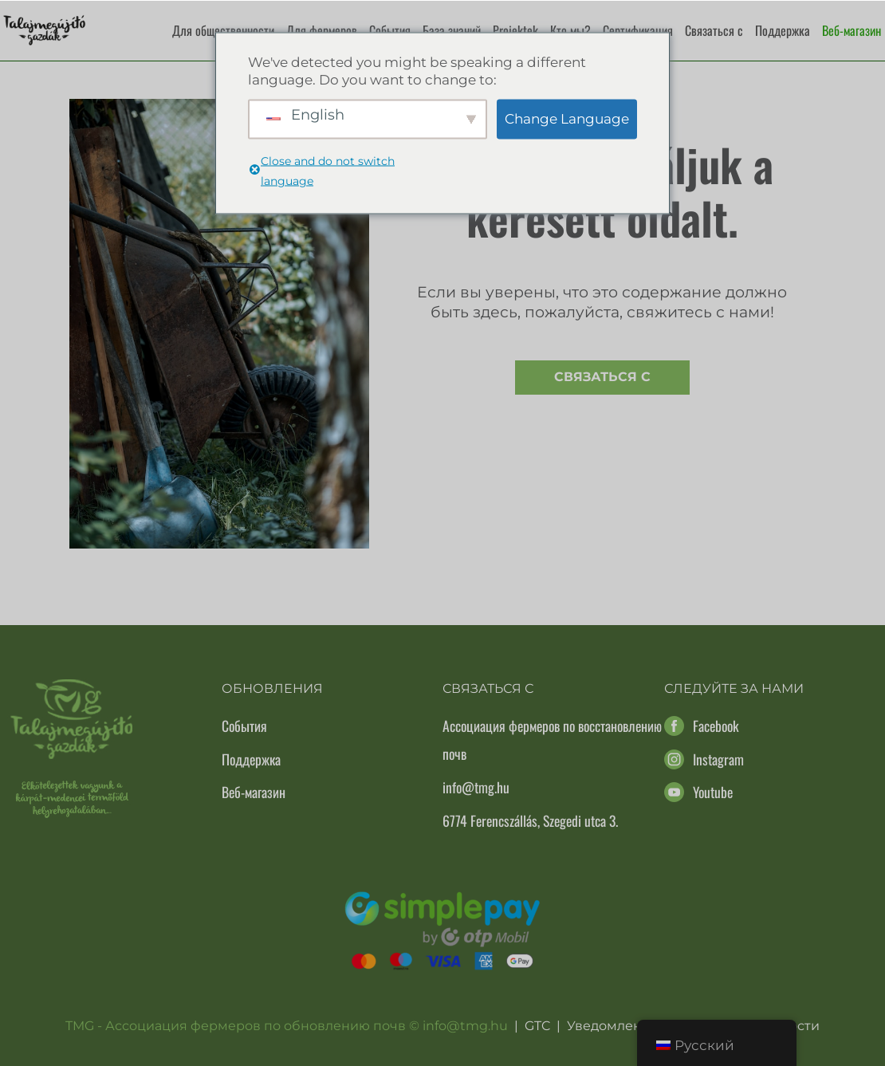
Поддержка (782, 30)
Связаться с (714, 30)
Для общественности (223, 30)
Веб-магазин (851, 30)
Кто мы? (570, 30)
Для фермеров (321, 30)
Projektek (515, 30)
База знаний (452, 30)
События (390, 30)
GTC (537, 1025)
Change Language (567, 119)
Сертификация (638, 30)
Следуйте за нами (734, 688)
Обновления (272, 688)
